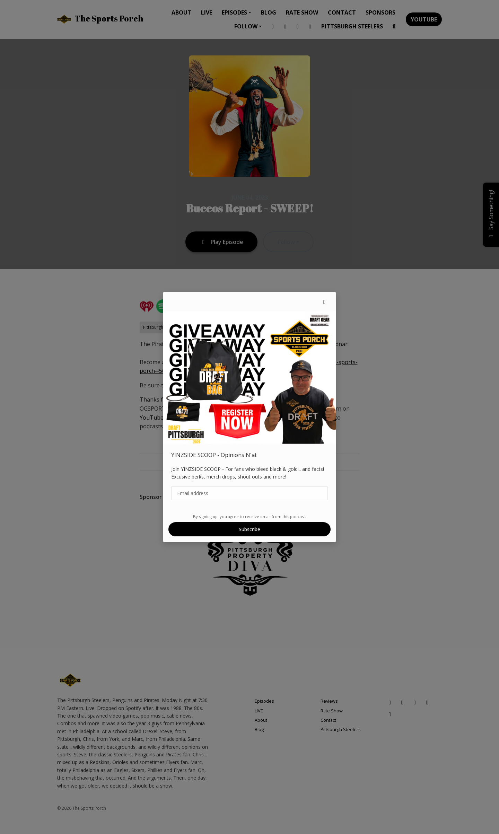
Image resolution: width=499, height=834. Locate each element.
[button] (324, 302)
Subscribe (249, 529)
